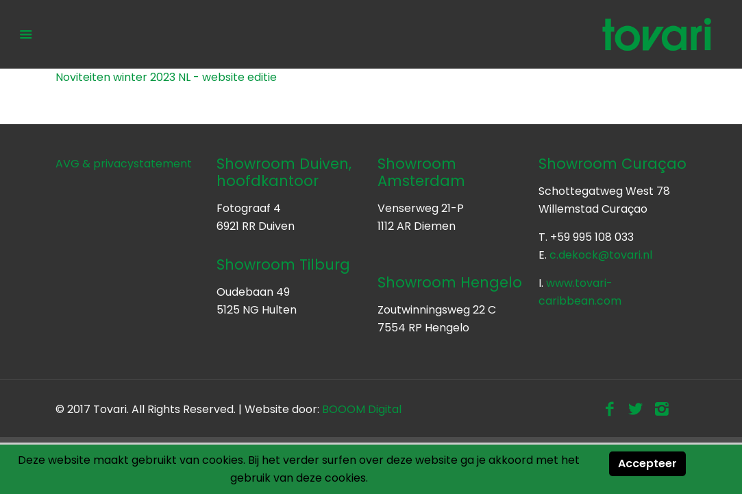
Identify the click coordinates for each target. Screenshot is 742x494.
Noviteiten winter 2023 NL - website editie (166, 77)
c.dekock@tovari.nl (600, 255)
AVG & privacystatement (123, 164)
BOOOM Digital (361, 409)
